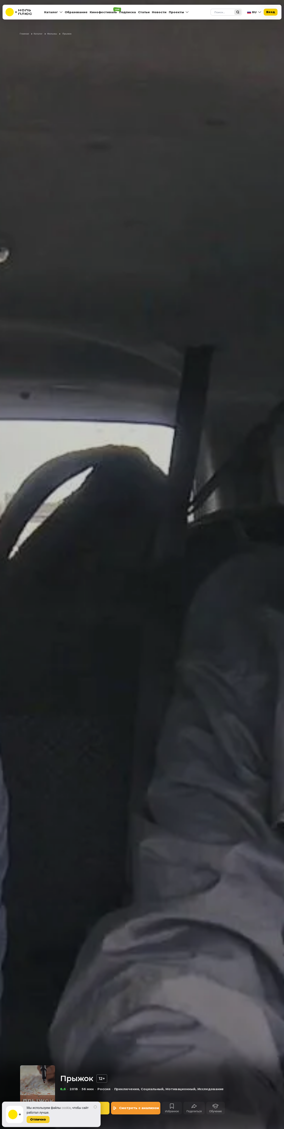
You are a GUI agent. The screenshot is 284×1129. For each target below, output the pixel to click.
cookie (66, 1108)
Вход (270, 12)
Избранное (172, 1111)
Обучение (215, 1111)
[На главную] (21, 12)
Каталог (51, 12)
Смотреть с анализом (139, 1108)
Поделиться (194, 1111)
